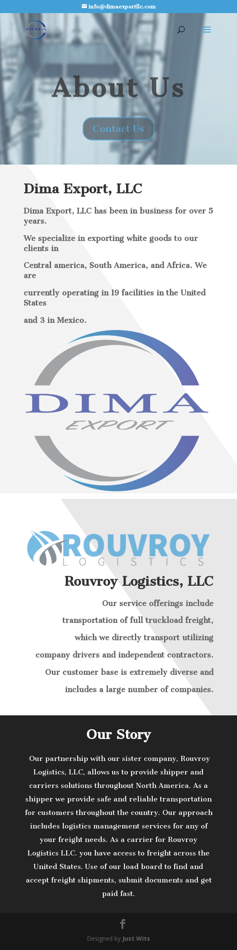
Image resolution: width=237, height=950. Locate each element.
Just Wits (136, 938)
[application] (101, 772)
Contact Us (118, 135)
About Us (118, 94)
